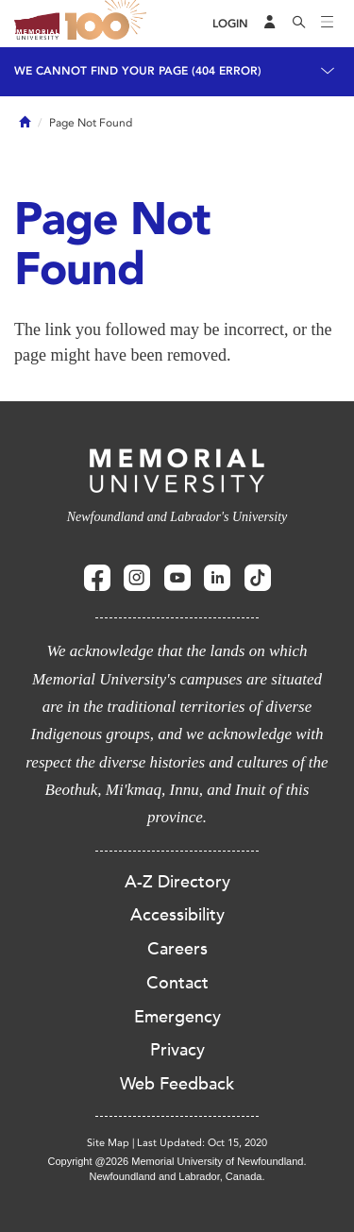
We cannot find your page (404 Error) (137, 70)
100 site (108, 23)
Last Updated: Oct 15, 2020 (202, 1143)
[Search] (299, 23)
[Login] (230, 24)
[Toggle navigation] (327, 23)
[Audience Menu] (270, 23)
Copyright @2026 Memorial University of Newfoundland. (176, 1161)
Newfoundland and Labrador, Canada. (177, 1176)
